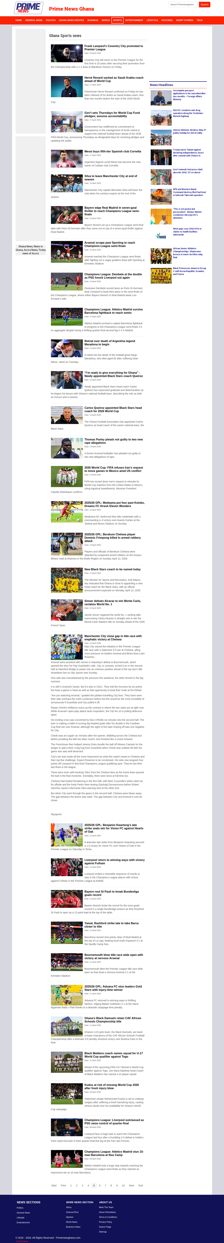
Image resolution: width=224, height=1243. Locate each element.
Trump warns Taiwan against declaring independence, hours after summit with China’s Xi (188, 153)
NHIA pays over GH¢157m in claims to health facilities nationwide (187, 232)
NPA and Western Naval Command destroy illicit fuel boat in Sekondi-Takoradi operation (189, 192)
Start (54, 1185)
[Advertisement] (31, 81)
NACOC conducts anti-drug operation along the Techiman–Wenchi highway (188, 113)
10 (123, 1185)
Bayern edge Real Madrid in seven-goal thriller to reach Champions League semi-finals (112, 211)
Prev (63, 1185)
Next (131, 1185)
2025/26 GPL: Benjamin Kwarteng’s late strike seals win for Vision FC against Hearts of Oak (114, 828)
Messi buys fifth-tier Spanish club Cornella (113, 151)
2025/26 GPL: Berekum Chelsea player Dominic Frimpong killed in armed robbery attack (113, 538)
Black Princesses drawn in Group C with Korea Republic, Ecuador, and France (189, 271)
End (141, 1185)
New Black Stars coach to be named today (113, 569)
